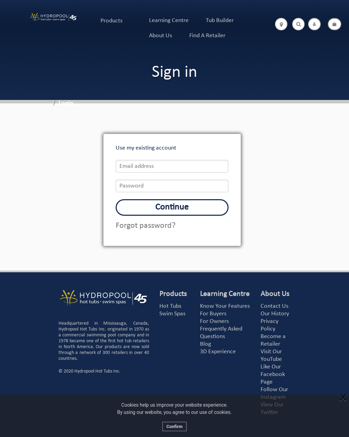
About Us (160, 35)
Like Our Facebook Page (273, 374)
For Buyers (213, 314)
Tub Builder (220, 20)
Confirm (174, 426)
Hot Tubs (170, 306)
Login (66, 103)
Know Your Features (225, 306)
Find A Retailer (207, 35)
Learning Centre (169, 20)
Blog (205, 344)
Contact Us (274, 306)
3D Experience (218, 351)
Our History (275, 314)
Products (112, 21)
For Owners (214, 321)
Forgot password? (146, 226)
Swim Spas (172, 314)
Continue (172, 207)
